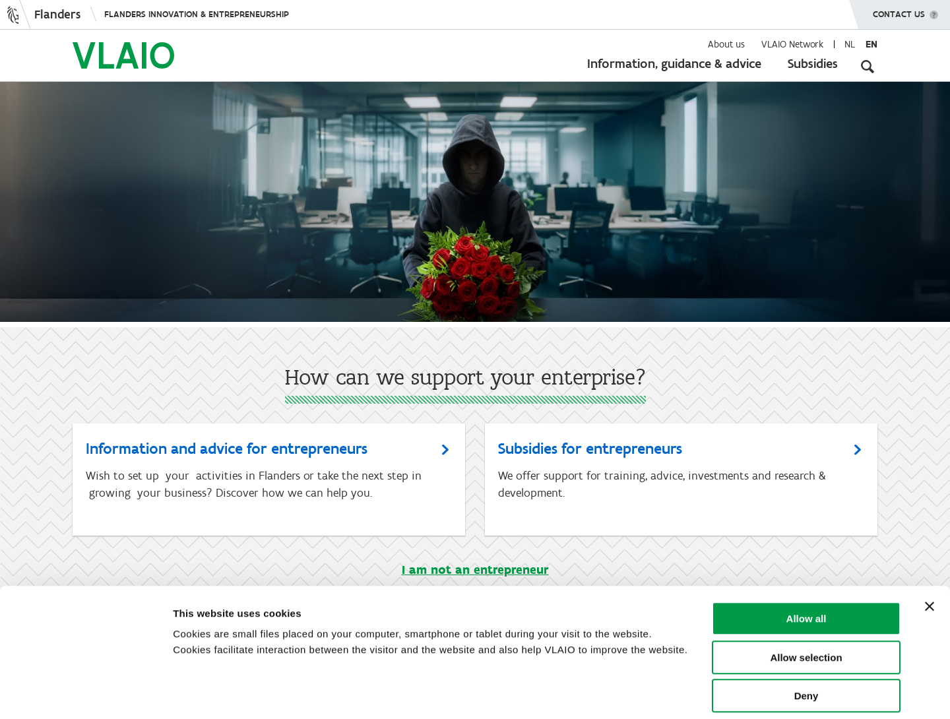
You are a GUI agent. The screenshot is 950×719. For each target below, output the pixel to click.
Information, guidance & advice (674, 63)
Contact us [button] (899, 10)
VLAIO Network (792, 44)
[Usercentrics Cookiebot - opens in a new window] (85, 693)
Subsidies (813, 63)
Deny (806, 635)
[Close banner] (929, 545)
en (871, 44)
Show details (692, 693)
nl (849, 44)
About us (726, 44)
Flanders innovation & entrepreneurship (196, 14)
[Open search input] (867, 66)
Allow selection (806, 596)
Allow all (806, 557)
